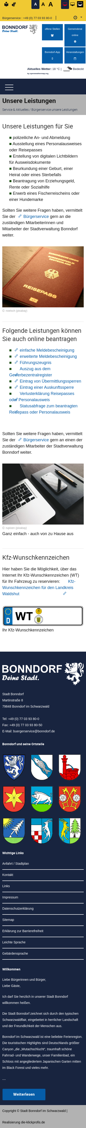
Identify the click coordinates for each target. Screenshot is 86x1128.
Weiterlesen (24, 1094)
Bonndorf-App (52, 55)
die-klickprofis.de (33, 1122)
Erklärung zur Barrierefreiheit (22, 931)
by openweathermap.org (37, 73)
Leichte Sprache (13, 942)
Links (6, 886)
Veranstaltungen (75, 55)
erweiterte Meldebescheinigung (48, 356)
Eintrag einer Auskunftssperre (47, 387)
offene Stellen (52, 32)
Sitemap (8, 920)
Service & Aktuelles (15, 109)
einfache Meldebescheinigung (47, 350)
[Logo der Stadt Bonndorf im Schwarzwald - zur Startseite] (21, 28)
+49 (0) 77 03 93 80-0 (37, 18)
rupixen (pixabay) (16, 528)
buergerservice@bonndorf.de (34, 731)
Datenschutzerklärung (17, 908)
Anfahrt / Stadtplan (15, 863)
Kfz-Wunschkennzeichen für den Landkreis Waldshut (38, 587)
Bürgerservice (36, 216)
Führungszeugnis (35, 362)
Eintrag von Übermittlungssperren (50, 381)
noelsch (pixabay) (16, 310)
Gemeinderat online (75, 35)
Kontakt (7, 875)
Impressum (10, 897)
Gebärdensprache (15, 953)
